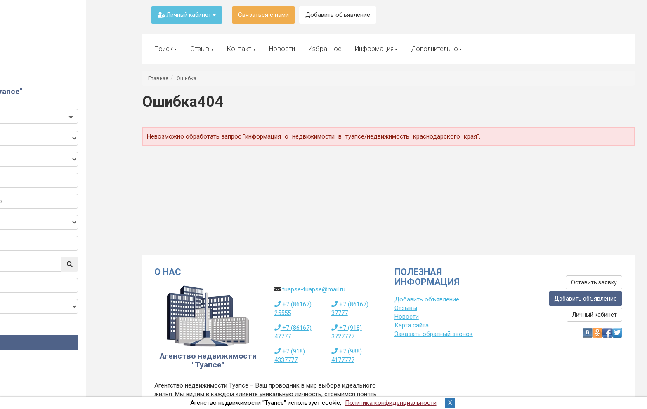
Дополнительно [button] (436, 49)
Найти (65, 351)
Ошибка (186, 78)
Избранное (325, 49)
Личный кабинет (187, 15)
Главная (158, 78)
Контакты (241, 49)
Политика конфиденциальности (391, 403)
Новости (282, 49)
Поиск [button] (165, 49)
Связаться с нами (263, 15)
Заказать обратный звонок (433, 334)
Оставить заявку (594, 282)
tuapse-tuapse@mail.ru (313, 289)
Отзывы (202, 49)
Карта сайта (411, 325)
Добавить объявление (337, 15)
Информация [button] (376, 49)
